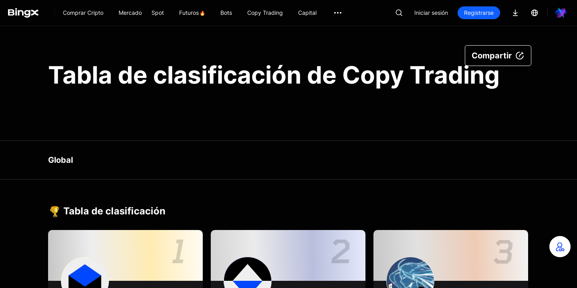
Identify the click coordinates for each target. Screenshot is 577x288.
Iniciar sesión (431, 12)
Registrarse (479, 12)
